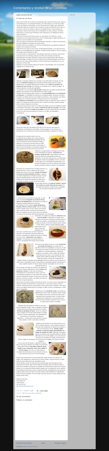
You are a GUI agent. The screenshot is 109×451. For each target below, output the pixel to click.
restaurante (38, 393)
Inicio (43, 443)
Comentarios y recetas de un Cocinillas (40, 8)
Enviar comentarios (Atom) (30, 446)
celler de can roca (26, 393)
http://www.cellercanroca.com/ (24, 386)
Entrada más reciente (24, 443)
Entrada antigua (60, 443)
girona (33, 393)
